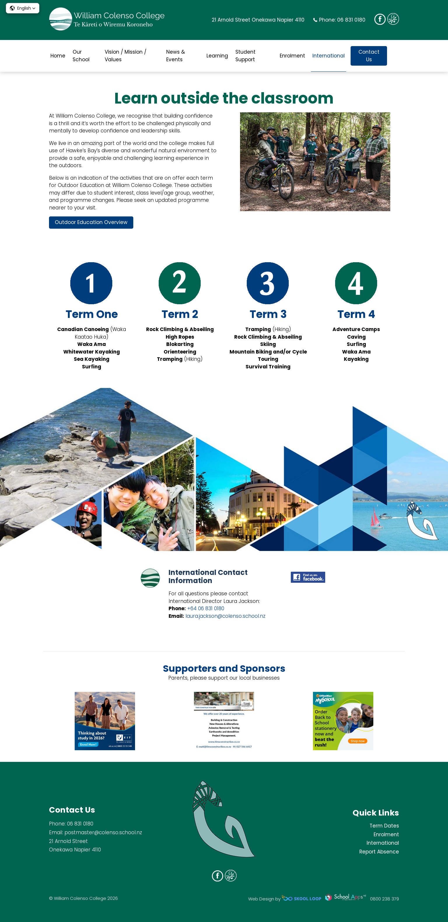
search (396, 56)
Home (57, 55)
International (328, 55)
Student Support (245, 55)
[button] (23, 8)
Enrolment (292, 55)
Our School (81, 55)
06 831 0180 (351, 19)
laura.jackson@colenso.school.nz (225, 616)
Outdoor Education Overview (91, 222)
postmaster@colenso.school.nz (103, 832)
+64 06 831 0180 (205, 608)
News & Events (175, 55)
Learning (217, 55)
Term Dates (384, 825)
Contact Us (368, 55)
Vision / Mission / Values (125, 55)
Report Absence (379, 851)
